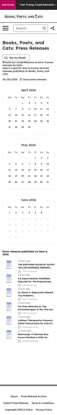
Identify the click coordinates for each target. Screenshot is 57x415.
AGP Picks (8, 4)
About (14, 396)
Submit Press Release (15, 403)
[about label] (19, 271)
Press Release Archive (34, 396)
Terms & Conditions (42, 403)
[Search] (27, 28)
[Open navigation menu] (5, 28)
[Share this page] (52, 28)
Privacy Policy (44, 409)
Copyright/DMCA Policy (19, 409)
